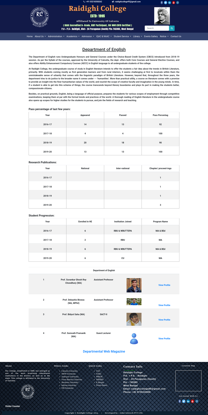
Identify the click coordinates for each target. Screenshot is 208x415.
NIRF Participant (99, 25)
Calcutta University (70, 371)
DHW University (68, 374)
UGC (98, 371)
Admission (87, 36)
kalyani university (69, 385)
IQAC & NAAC (103, 36)
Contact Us (176, 36)
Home (30, 36)
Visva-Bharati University (72, 379)
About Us (39, 36)
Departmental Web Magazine (104, 351)
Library (136, 36)
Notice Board (101, 385)
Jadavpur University (70, 377)
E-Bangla (100, 382)
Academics (72, 36)
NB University (67, 388)
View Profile (164, 285)
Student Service (121, 36)
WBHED (99, 379)
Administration (55, 36)
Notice (163, 36)
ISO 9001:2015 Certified (119, 25)
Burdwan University (70, 382)
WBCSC (99, 377)
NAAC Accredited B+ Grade (77, 25)
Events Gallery (151, 36)
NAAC (98, 374)
